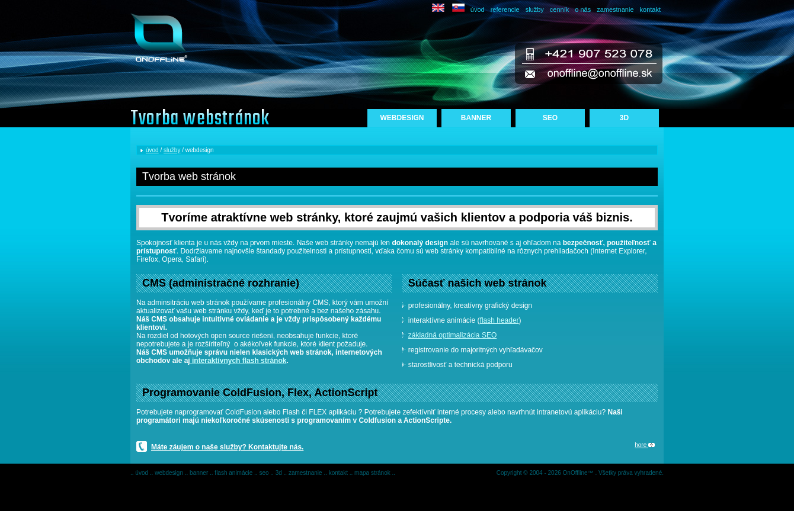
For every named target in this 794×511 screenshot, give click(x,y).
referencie (505, 9)
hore (645, 445)
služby (535, 9)
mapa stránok (373, 473)
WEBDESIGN (402, 118)
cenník (559, 9)
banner (200, 473)
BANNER (476, 118)
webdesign (170, 473)
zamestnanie (615, 9)
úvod (477, 9)
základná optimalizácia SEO (452, 335)
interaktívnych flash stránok (238, 360)
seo (264, 473)
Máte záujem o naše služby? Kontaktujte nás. (227, 447)
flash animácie (234, 473)
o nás (583, 9)
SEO (550, 118)
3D (624, 118)
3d (280, 473)
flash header (499, 320)
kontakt (650, 9)
